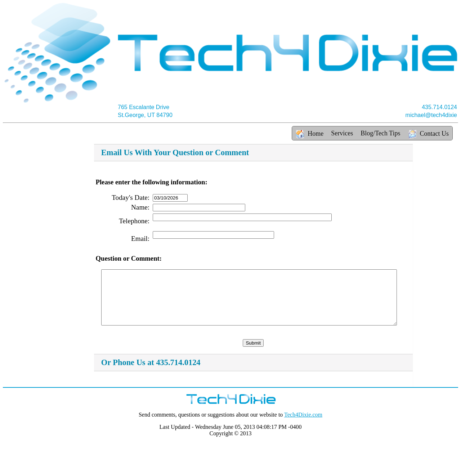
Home (309, 134)
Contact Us (428, 134)
